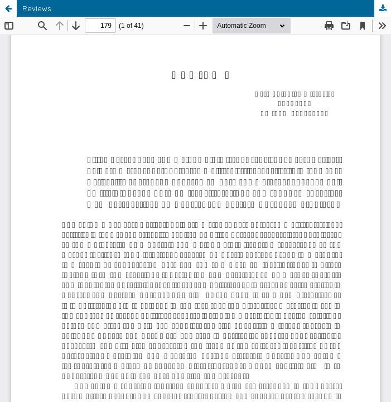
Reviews (36, 8)
